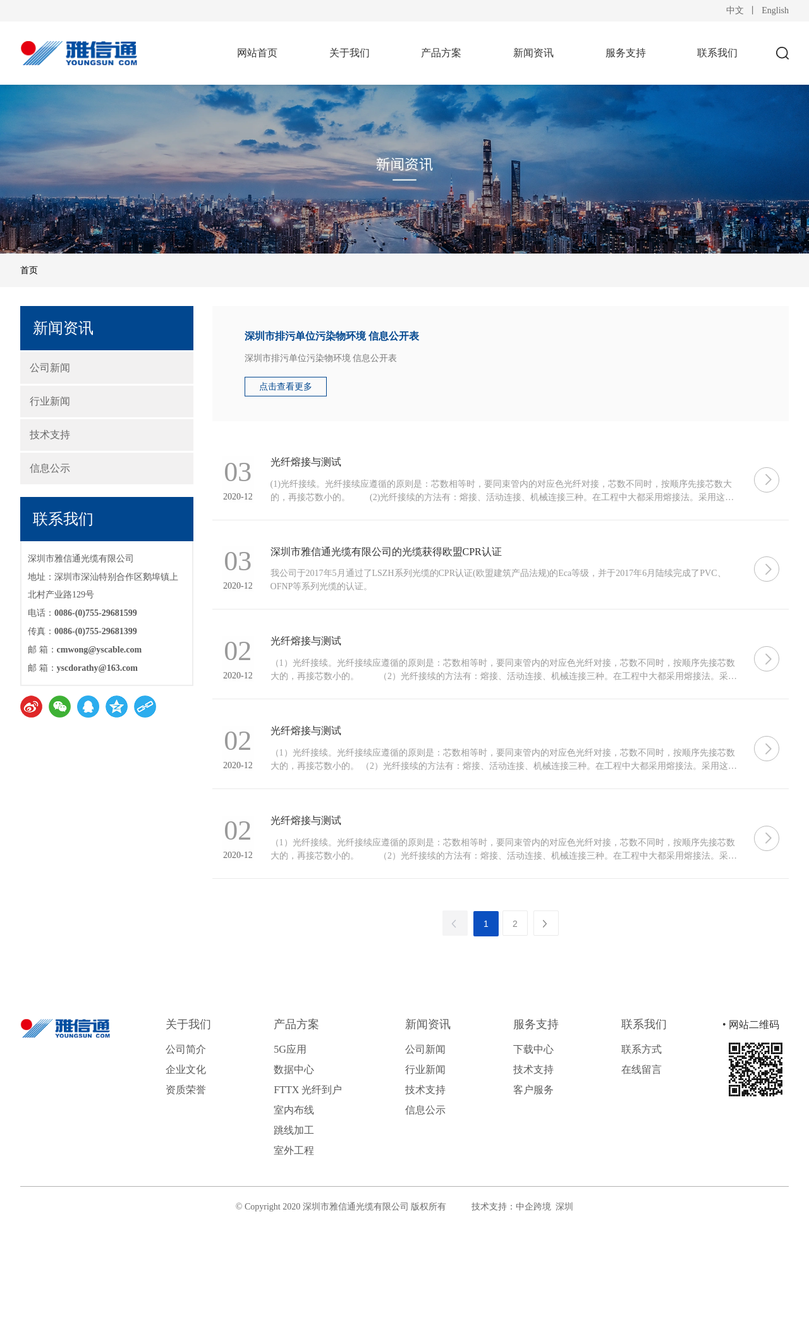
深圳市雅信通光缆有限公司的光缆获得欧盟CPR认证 (402, 572)
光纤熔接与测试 (321, 468)
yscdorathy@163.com (97, 668)
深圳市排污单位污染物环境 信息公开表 (332, 336)
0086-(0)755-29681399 (95, 631)
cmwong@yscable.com (99, 649)
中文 (735, 10)
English (775, 10)
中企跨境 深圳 (544, 1277)
